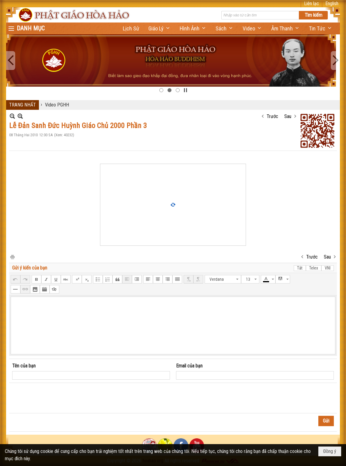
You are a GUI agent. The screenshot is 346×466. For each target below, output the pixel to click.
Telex (313, 268)
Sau (287, 116)
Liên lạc (311, 3)
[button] (159, 28)
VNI (327, 268)
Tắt (300, 268)
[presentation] (58, 398)
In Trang (12, 256)
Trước (272, 116)
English (331, 3)
